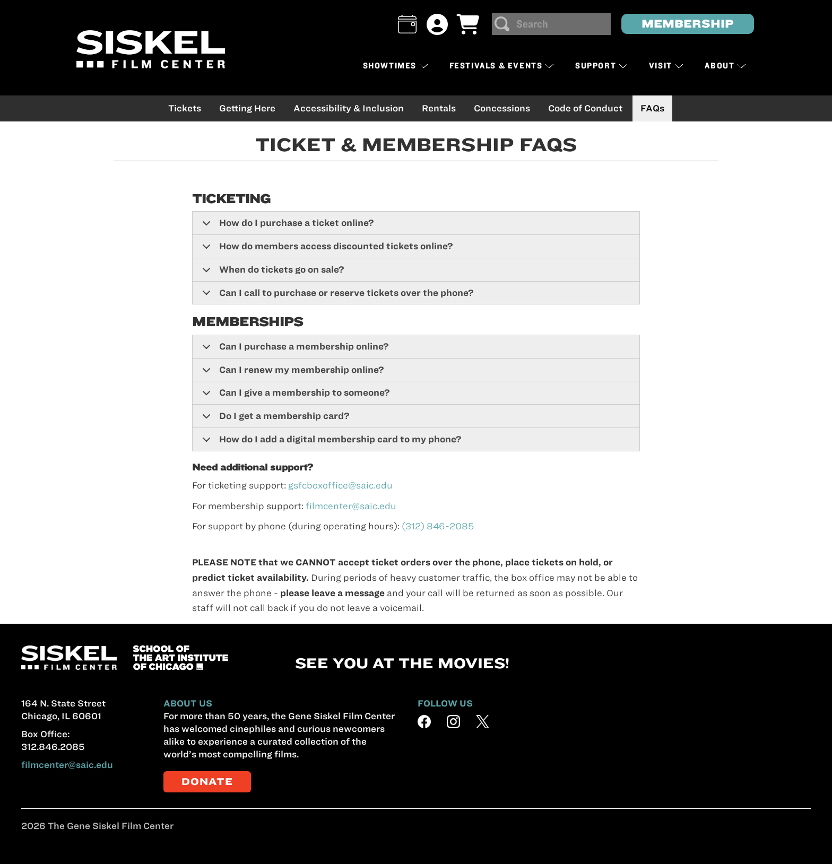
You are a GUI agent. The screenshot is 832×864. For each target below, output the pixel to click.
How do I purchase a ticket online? (286, 226)
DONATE (207, 781)
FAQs (652, 108)
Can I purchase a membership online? (293, 350)
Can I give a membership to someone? (294, 396)
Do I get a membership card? (274, 419)
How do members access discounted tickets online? (325, 249)
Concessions (502, 108)
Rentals (439, 108)
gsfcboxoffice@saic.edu (340, 485)
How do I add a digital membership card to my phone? (330, 442)
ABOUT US (187, 703)
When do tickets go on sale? (271, 273)
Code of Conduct (585, 108)
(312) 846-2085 (438, 526)
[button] (407, 24)
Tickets (184, 108)
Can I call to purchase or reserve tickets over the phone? (336, 296)
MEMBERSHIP (688, 23)
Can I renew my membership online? (291, 373)
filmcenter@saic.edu (351, 506)
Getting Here (247, 108)
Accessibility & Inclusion (348, 108)
